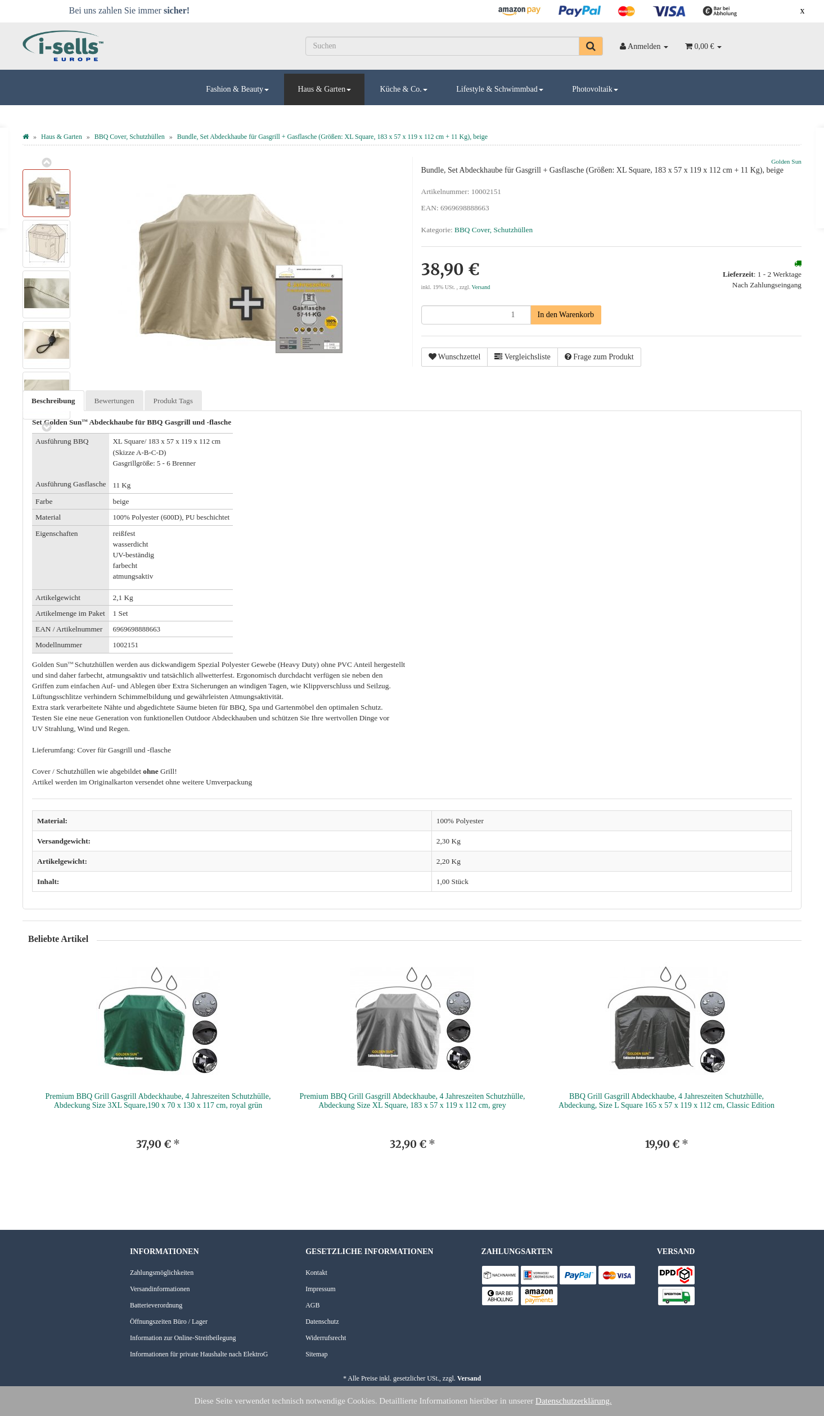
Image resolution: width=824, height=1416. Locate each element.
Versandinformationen (160, 1289)
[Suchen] (442, 46)
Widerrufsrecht (325, 1338)
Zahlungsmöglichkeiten (161, 1273)
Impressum (320, 1289)
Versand (481, 287)
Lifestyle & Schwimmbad (499, 89)
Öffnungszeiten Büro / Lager (169, 1321)
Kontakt (316, 1273)
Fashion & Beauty (237, 89)
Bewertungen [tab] (114, 400)
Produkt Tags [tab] (173, 400)
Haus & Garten (324, 89)
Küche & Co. (403, 89)
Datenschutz (322, 1321)
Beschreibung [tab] (53, 400)
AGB (312, 1305)
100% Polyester (460, 821)
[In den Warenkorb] (565, 314)
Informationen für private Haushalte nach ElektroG (199, 1354)
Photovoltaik (595, 89)
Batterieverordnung (156, 1305)
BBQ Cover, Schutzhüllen (493, 230)
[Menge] (476, 314)
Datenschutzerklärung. (573, 1400)
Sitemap (316, 1354)
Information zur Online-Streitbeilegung (183, 1338)
